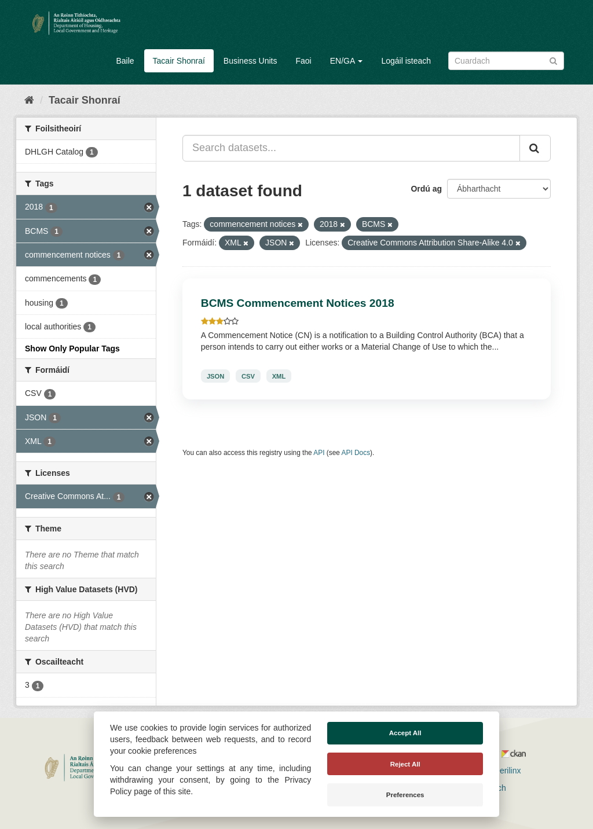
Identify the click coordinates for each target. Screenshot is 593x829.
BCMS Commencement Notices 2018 (297, 303)
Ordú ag (426, 188)
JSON (215, 375)
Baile (125, 60)
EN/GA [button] (346, 60)
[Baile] (29, 100)
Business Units (250, 60)
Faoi (303, 60)
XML (279, 375)
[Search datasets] (506, 61)
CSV (248, 375)
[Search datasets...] (351, 148)
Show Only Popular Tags (72, 348)
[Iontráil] (553, 60)
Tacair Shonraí (179, 60)
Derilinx (502, 770)
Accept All (405, 732)
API (318, 453)
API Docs (356, 453)
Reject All (405, 764)
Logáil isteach (406, 60)
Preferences (405, 794)
